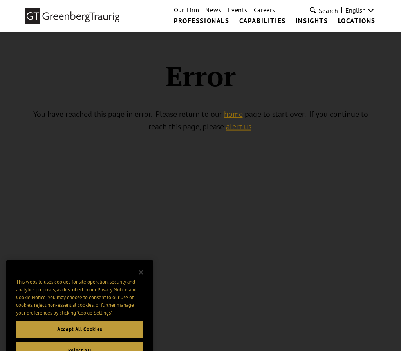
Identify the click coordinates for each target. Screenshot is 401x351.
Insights (312, 21)
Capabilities (262, 21)
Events (237, 9)
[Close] (141, 277)
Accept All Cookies (79, 334)
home (233, 114)
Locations (357, 21)
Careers (264, 9)
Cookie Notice (31, 302)
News (213, 9)
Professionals (201, 21)
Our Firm (186, 9)
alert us (238, 127)
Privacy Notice (113, 294)
